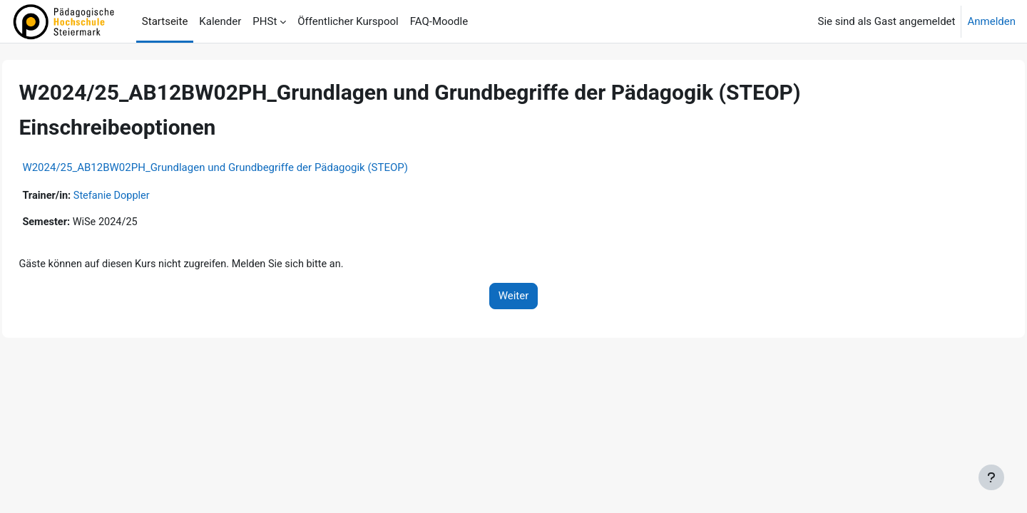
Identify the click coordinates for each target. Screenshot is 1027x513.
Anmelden (991, 21)
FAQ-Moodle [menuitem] (439, 21)
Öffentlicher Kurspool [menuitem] (347, 21)
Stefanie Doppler (146, 196)
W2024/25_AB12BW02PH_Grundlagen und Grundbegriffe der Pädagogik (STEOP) (247, 167)
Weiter (514, 297)
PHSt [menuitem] (264, 21)
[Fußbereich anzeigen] (991, 477)
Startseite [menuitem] (165, 21)
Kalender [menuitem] (220, 21)
